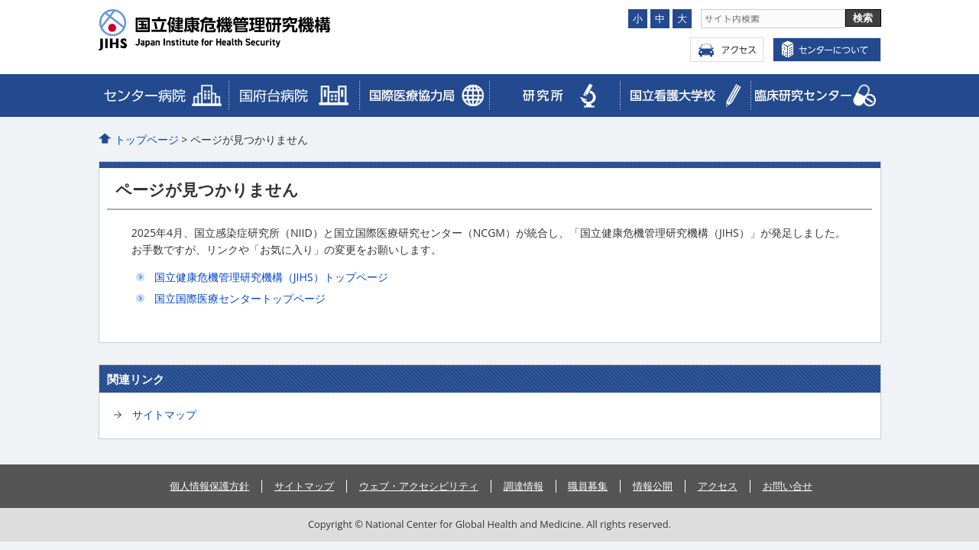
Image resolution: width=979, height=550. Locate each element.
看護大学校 (685, 95)
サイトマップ (164, 414)
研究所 (554, 95)
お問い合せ (787, 486)
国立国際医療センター (245, 29)
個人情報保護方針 (209, 486)
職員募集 (588, 486)
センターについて (827, 49)
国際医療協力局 (294, 95)
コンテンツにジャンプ (0, 0)
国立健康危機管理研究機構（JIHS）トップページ (271, 277)
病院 (164, 95)
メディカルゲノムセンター (815, 95)
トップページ (147, 139)
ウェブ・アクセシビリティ (418, 486)
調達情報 (523, 486)
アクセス (726, 49)
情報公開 (653, 486)
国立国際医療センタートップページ (240, 298)
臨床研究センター (424, 95)
